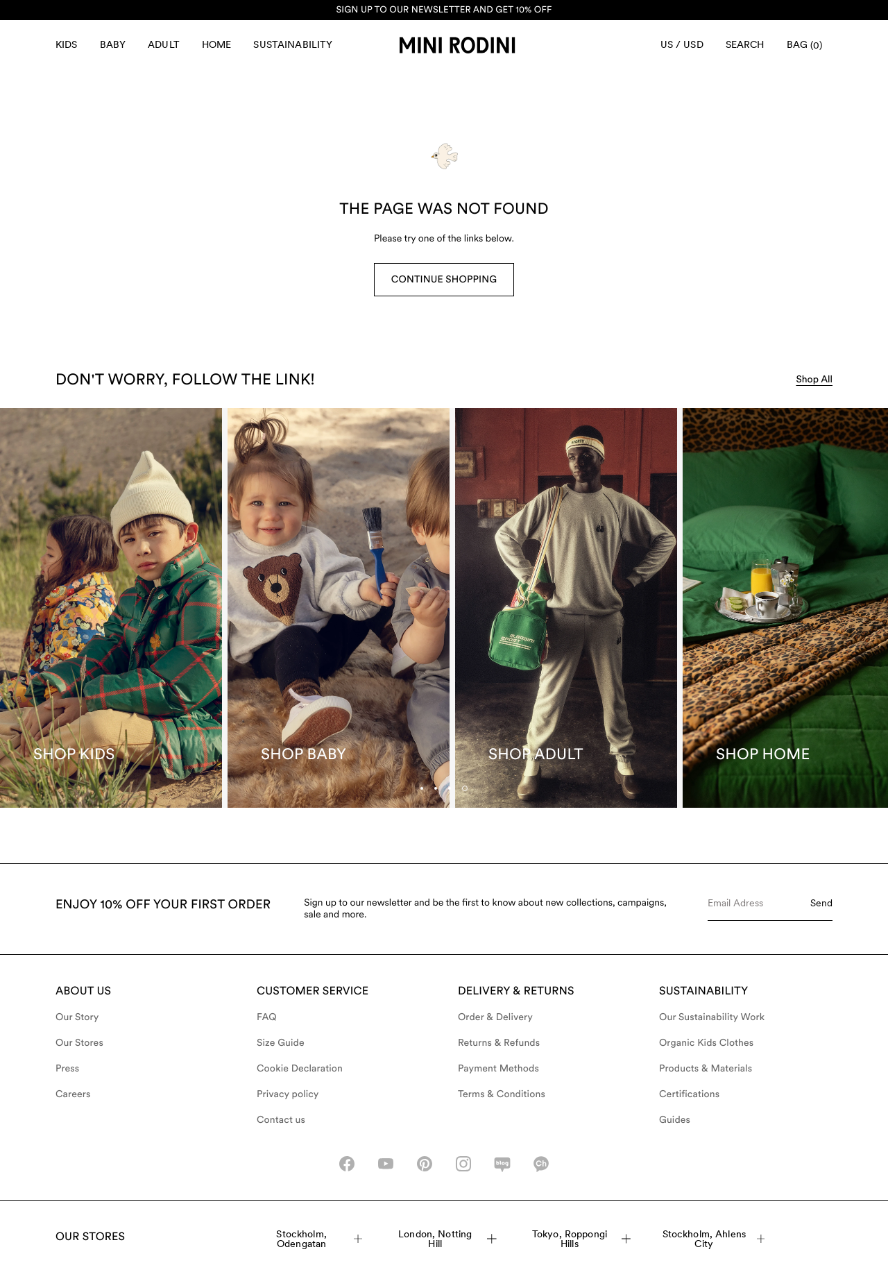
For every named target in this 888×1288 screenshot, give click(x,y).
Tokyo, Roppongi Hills (581, 1238)
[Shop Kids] (111, 608)
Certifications (689, 1094)
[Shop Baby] (339, 608)
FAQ (267, 1017)
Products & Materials (705, 1068)
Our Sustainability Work (712, 1017)
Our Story (77, 1017)
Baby (113, 44)
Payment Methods (498, 1068)
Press (67, 1068)
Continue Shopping (444, 279)
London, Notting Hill (447, 1238)
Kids (67, 44)
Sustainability (292, 44)
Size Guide (281, 1043)
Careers (73, 1094)
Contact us (281, 1120)
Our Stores (79, 1043)
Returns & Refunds (499, 1043)
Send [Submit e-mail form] (821, 902)
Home (217, 44)
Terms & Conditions (501, 1094)
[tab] (449, 788)
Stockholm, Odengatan (319, 1238)
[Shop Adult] (566, 608)
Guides (674, 1120)
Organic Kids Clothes (706, 1043)
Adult (164, 44)
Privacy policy (288, 1094)
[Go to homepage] (457, 45)
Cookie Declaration (300, 1068)
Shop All (814, 379)
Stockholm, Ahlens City (714, 1238)
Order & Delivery (495, 1017)
